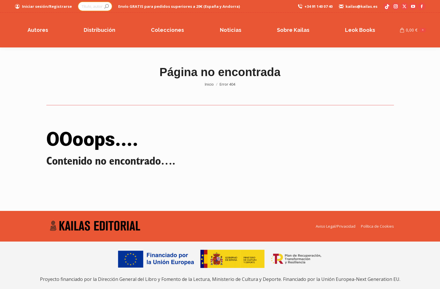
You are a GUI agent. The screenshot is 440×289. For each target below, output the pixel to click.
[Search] (95, 6)
